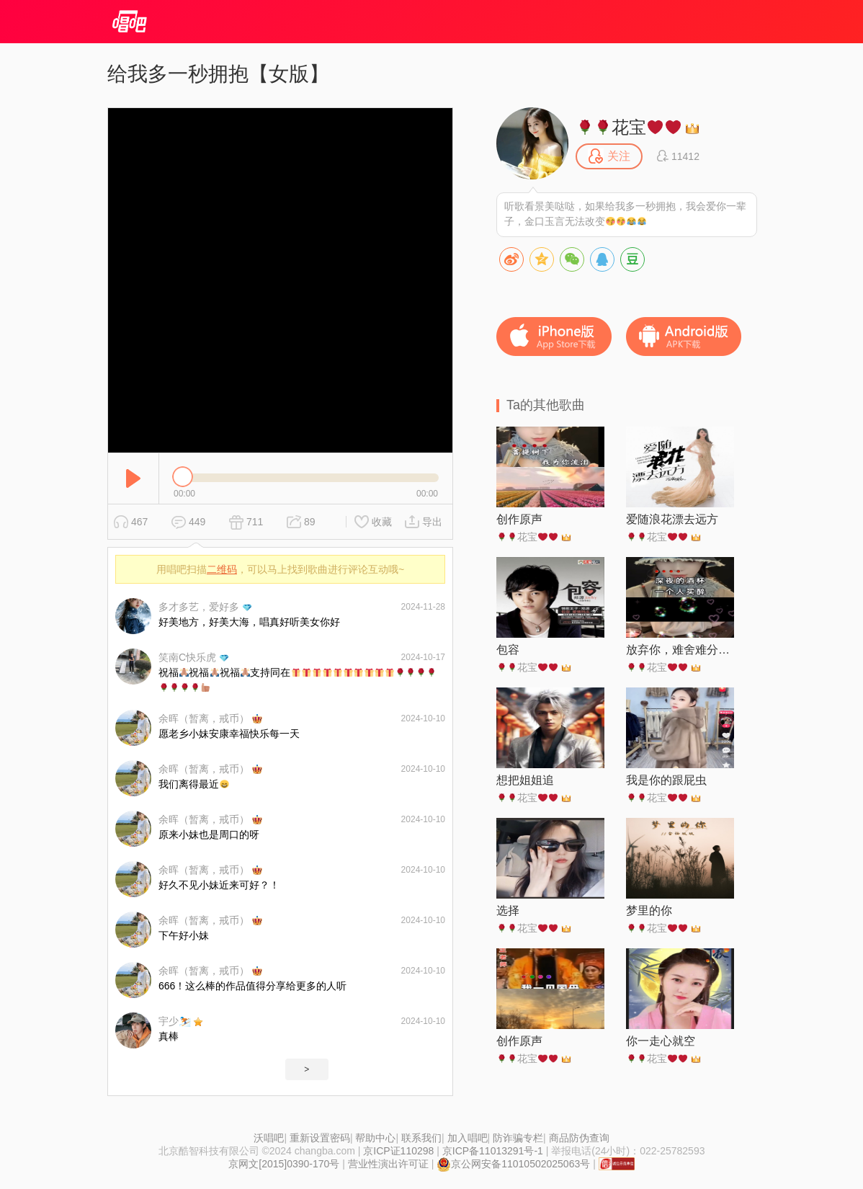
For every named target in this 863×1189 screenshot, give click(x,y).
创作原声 (519, 519)
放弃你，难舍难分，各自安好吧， (680, 650)
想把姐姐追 (525, 780)
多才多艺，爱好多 (198, 607)
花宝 (629, 127)
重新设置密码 (320, 1138)
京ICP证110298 (398, 1151)
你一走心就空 (660, 1041)
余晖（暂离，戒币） (203, 718)
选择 (507, 910)
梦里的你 (649, 910)
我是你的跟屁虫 (666, 780)
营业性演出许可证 (388, 1164)
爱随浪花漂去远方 (672, 519)
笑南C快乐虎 (187, 657)
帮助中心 (375, 1138)
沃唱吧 (269, 1138)
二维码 (222, 569)
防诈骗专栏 (518, 1138)
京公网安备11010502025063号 (513, 1164)
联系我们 (421, 1138)
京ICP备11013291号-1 (492, 1151)
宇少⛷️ (174, 1021)
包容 (507, 650)
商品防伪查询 (579, 1138)
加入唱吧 (467, 1138)
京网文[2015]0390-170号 (283, 1164)
